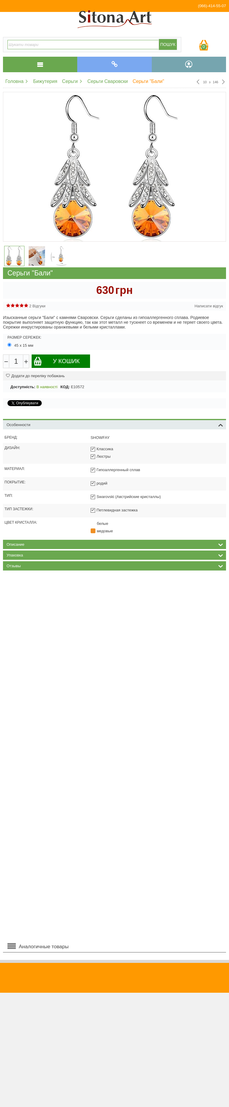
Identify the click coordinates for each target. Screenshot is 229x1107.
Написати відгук (208, 306)
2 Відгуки (37, 306)
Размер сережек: (24, 337)
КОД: (65, 387)
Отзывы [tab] (115, 565)
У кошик (56, 361)
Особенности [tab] (115, 424)
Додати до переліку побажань (35, 376)
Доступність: (22, 387)
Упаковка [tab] (115, 554)
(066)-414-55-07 (212, 6)
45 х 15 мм (20, 345)
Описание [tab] (115, 544)
